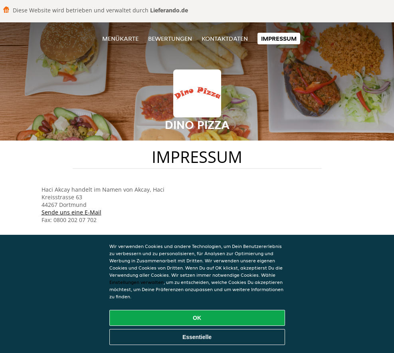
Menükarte (120, 38)
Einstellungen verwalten (136, 282)
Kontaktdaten (225, 38)
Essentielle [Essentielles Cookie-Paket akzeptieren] (197, 337)
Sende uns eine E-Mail (71, 212)
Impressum (279, 38)
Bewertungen (170, 38)
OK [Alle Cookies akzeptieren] (197, 318)
